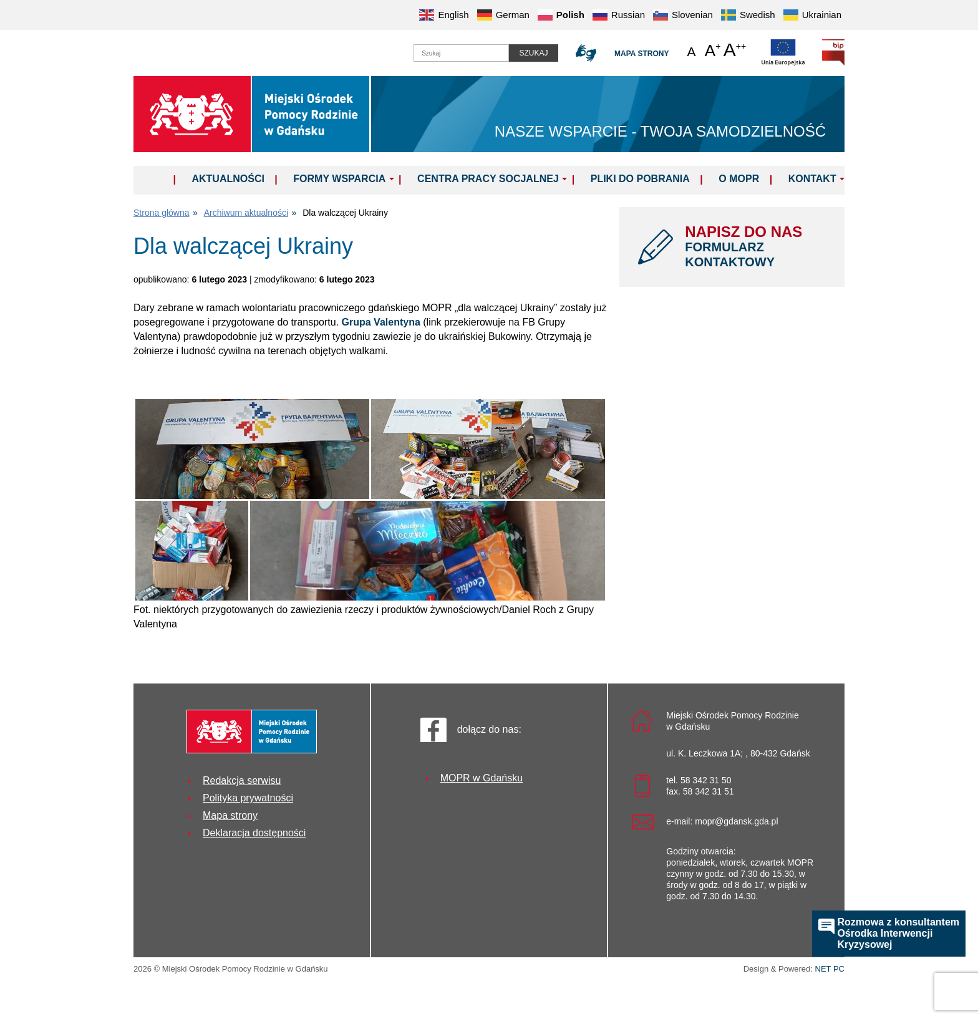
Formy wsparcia (339, 178)
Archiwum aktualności (246, 213)
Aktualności (227, 178)
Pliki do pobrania (640, 178)
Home (157, 178)
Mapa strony (641, 53)
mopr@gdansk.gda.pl (736, 821)
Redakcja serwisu (242, 780)
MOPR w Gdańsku (481, 778)
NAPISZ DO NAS (755, 246)
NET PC (830, 970)
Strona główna (161, 213)
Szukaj (533, 53)
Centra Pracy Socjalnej (488, 178)
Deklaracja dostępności (254, 833)
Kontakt (812, 178)
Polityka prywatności (248, 798)
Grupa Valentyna (381, 322)
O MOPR (739, 178)
